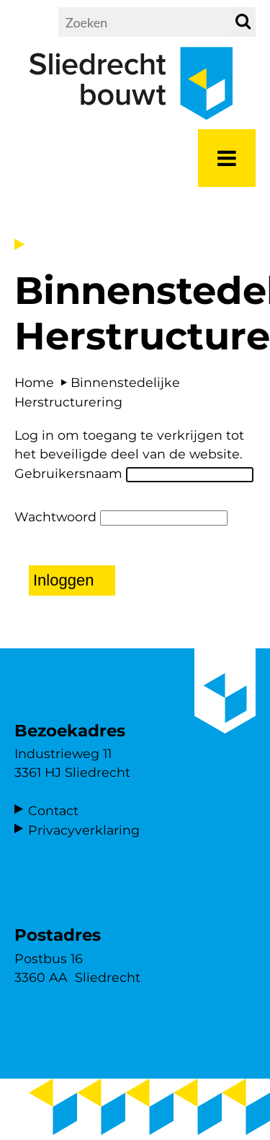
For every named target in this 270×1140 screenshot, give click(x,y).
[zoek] (243, 22)
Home (34, 382)
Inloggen (63, 580)
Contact (53, 810)
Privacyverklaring (84, 829)
